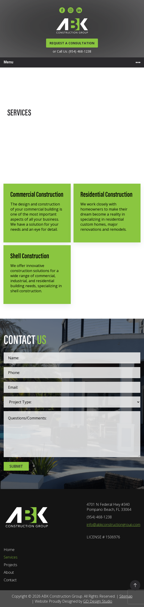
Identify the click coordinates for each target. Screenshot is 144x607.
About (9, 572)
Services (11, 557)
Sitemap (125, 596)
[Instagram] (70, 10)
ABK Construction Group (61, 596)
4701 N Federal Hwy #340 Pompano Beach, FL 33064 (109, 507)
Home (9, 549)
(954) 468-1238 (99, 517)
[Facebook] (62, 10)
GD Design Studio (97, 601)
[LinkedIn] (79, 10)
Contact (10, 579)
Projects (10, 564)
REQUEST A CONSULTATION (72, 43)
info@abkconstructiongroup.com (113, 524)
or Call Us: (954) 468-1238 (72, 51)
